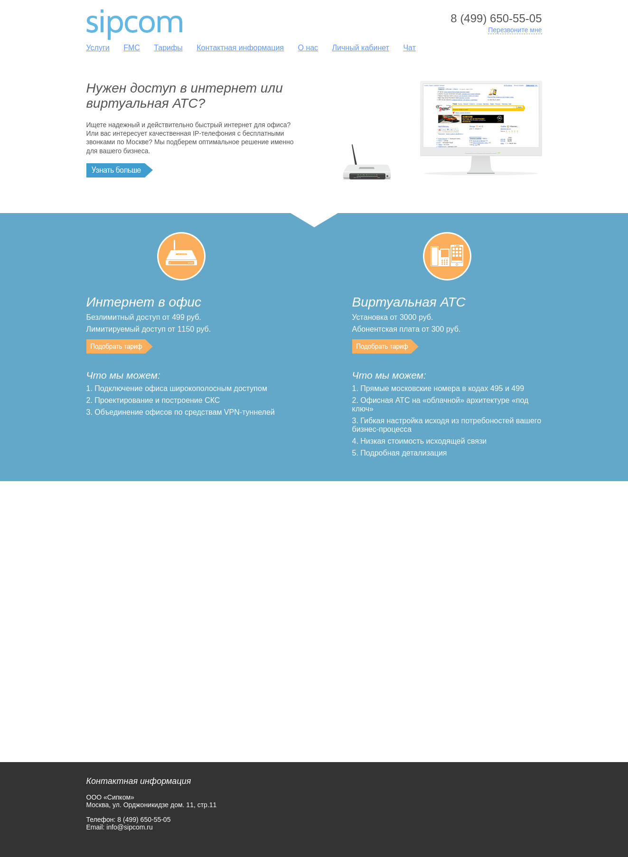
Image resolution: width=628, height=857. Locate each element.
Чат (409, 48)
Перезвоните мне (515, 30)
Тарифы (168, 48)
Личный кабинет (360, 48)
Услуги (98, 48)
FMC (131, 48)
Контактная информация (240, 48)
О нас (308, 48)
